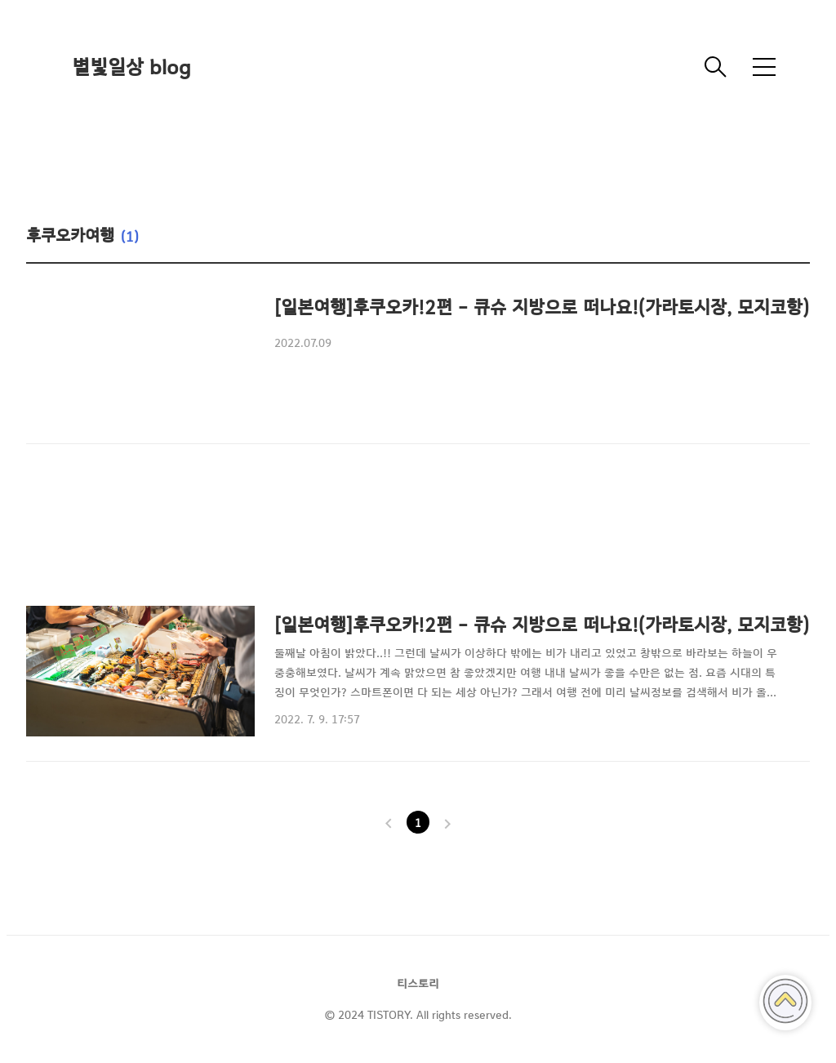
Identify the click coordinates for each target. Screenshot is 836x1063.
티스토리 (418, 983)
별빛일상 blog (131, 67)
